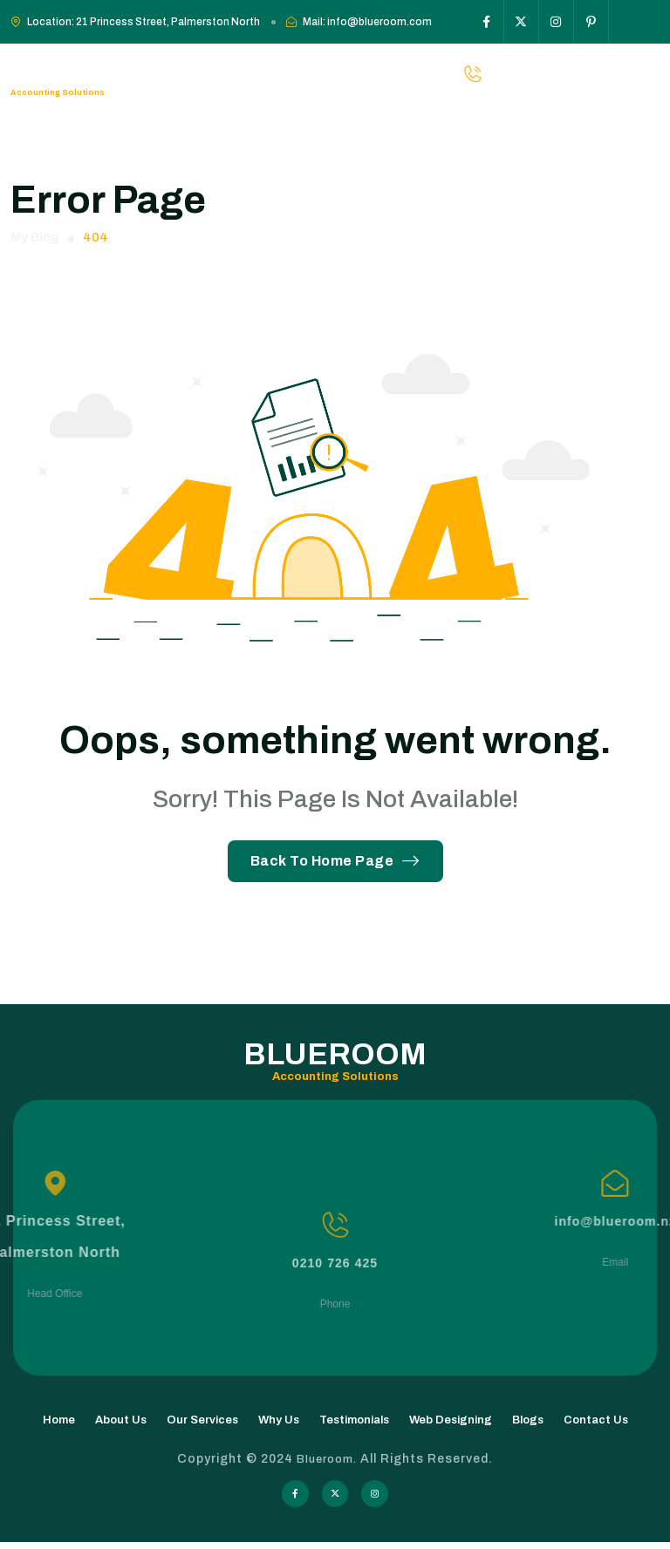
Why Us (278, 1423)
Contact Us (596, 1423)
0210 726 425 (335, 1342)
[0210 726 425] (335, 1303)
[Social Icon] (486, 22)
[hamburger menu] (650, 74)
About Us (121, 1423)
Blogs (528, 1423)
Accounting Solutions (58, 91)
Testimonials (354, 1423)
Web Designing (450, 1423)
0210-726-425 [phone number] (577, 73)
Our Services (202, 1423)
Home (59, 1423)
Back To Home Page (335, 860)
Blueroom (86, 65)
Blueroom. (328, 1462)
